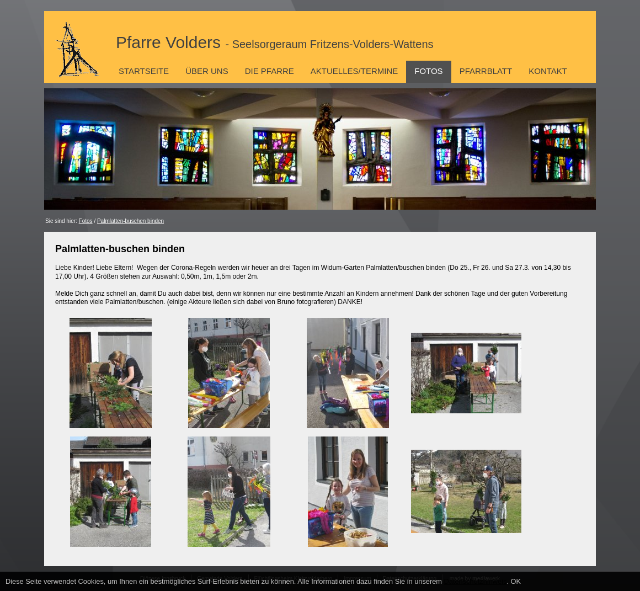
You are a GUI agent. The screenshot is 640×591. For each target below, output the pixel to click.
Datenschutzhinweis (475, 581)
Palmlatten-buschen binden (130, 221)
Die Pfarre (269, 71)
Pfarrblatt (486, 71)
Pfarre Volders (275, 42)
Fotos (428, 71)
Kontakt (548, 71)
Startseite (144, 71)
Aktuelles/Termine (354, 71)
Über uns (206, 71)
